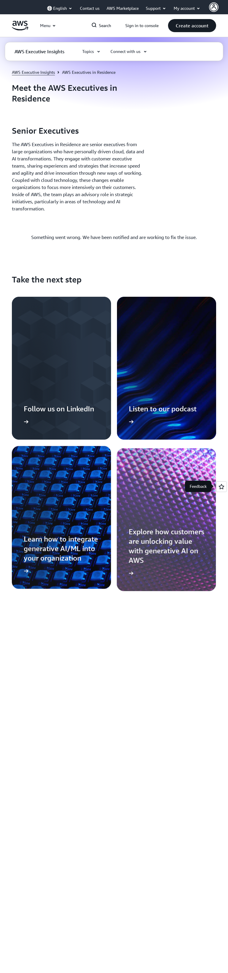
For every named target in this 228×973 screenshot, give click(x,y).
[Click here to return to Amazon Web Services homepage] (20, 28)
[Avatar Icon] (213, 7)
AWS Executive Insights (33, 72)
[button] (192, 25)
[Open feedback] (221, 486)
